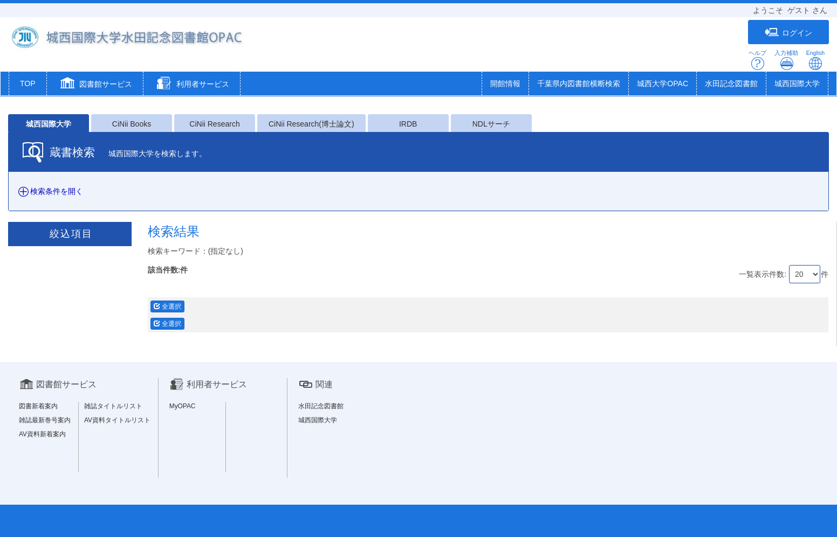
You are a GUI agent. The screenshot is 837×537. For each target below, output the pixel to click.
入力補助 (786, 60)
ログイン (788, 32)
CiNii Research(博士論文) (311, 124)
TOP (28, 83)
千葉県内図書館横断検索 (578, 83)
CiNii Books (131, 124)
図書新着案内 (38, 406)
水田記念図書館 (731, 83)
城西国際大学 (797, 83)
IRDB (408, 124)
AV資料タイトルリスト (117, 420)
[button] (95, 84)
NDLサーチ (491, 124)
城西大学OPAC (662, 83)
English (815, 60)
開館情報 (505, 83)
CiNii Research (214, 124)
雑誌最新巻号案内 (45, 420)
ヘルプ (757, 60)
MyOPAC (182, 406)
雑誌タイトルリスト (113, 406)
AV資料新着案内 (42, 434)
